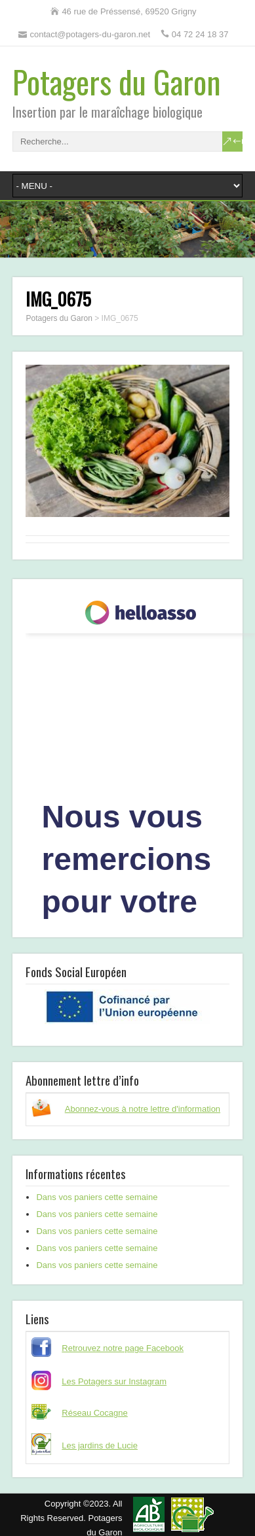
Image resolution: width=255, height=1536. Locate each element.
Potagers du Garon (116, 81)
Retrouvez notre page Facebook (123, 1348)
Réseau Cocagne (94, 1413)
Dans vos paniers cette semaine (96, 1197)
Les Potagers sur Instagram (114, 1381)
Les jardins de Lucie (100, 1445)
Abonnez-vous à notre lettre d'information (142, 1109)
